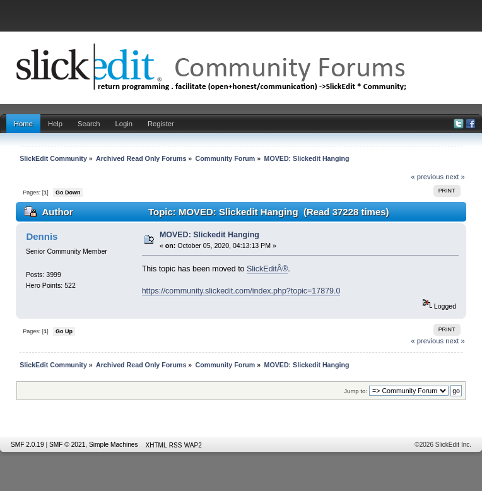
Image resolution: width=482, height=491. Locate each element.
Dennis (41, 236)
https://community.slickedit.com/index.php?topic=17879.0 (241, 291)
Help (55, 123)
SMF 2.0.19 (27, 444)
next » (455, 176)
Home (23, 123)
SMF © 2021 (67, 444)
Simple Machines (113, 444)
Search (89, 123)
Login (123, 123)
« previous (427, 176)
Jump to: (355, 390)
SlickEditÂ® (267, 268)
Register (161, 123)
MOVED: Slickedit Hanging (209, 234)
